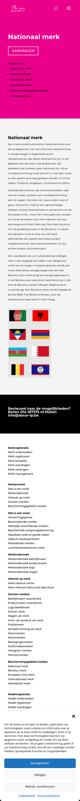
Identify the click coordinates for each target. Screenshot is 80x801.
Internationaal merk (21, 679)
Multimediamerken (20, 646)
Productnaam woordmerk (25, 603)
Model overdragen (20, 707)
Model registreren (19, 702)
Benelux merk (17, 670)
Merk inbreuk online (21, 583)
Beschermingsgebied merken (30, 90)
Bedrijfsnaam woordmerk (24, 598)
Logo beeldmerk (18, 607)
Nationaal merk (18, 666)
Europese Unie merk (21, 674)
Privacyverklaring (48, 795)
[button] (73, 716)
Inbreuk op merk (21, 79)
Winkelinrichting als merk (25, 629)
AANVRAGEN (23, 51)
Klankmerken (17, 637)
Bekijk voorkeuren (40, 786)
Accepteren (40, 763)
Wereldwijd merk (19, 683)
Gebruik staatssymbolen (24, 539)
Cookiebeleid (26, 795)
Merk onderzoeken (20, 452)
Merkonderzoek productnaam (27, 563)
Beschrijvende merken (22, 521)
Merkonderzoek (21, 74)
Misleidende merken (21, 543)
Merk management (20, 473)
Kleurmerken (16, 633)
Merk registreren (19, 456)
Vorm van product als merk (25, 620)
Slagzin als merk (18, 615)
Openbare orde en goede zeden (28, 534)
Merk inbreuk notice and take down (31, 587)
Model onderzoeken (21, 698)
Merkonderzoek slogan (23, 572)
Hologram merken (20, 650)
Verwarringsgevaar (20, 517)
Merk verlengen (18, 469)
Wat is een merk (21, 68)
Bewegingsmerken (20, 642)
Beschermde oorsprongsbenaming (31, 530)
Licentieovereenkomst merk (26, 547)
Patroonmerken (18, 655)
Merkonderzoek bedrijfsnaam (27, 559)
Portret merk (16, 611)
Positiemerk (16, 624)
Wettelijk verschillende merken (28, 526)
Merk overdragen (19, 465)
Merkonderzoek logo (21, 567)
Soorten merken (21, 85)
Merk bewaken (17, 460)
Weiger (40, 775)
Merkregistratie (21, 96)
